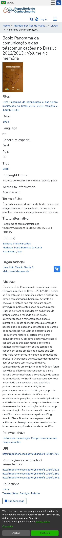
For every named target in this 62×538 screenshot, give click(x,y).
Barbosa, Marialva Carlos (16, 243)
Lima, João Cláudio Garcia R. (18, 267)
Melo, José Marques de (15, 271)
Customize (7, 526)
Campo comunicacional (44, 438)
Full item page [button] (14, 501)
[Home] (19, 10)
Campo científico (11, 442)
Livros (54, 26)
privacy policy (43, 521)
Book (5, 169)
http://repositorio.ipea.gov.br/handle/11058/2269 (30, 454)
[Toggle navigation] (55, 19)
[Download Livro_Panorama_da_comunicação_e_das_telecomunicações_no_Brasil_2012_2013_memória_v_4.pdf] (30, 106)
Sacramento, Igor (12, 251)
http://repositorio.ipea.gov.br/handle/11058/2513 (30, 469)
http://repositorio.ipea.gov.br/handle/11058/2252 (30, 473)
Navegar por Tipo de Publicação (30, 26)
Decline (16, 533)
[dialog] (31, 523)
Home (6, 26)
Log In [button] (43, 19)
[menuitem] (36, 19)
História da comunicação (16, 438)
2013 (5, 122)
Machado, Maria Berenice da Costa (22, 247)
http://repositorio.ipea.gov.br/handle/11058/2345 (30, 477)
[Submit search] (31, 19)
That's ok (45, 533)
